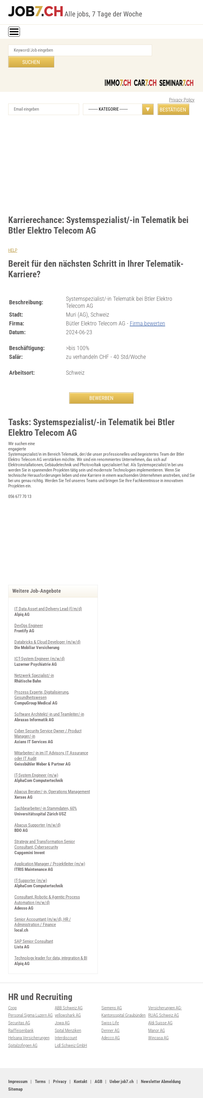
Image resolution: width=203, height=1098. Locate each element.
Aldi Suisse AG (160, 1006)
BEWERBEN (101, 386)
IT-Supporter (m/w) (30, 866)
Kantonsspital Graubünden (123, 999)
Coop (12, 992)
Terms (40, 1064)
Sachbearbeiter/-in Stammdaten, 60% (45, 795)
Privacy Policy (182, 88)
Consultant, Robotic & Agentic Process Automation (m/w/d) (47, 885)
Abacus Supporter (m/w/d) (37, 811)
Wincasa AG (158, 1021)
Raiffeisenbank (21, 1014)
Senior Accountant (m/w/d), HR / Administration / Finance (42, 907)
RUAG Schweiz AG (163, 999)
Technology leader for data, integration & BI (50, 942)
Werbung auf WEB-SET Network (116, 1087)
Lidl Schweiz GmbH (71, 1028)
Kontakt (80, 1064)
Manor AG (156, 1014)
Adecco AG (110, 1021)
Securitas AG (19, 1006)
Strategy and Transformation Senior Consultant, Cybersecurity (44, 830)
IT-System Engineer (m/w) (36, 762)
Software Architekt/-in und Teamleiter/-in (49, 702)
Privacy (59, 1064)
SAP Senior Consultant (33, 926)
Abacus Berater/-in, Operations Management (52, 778)
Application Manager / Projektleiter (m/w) (49, 849)
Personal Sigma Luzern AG (30, 999)
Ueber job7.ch (122, 1064)
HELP (12, 238)
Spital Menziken (68, 1014)
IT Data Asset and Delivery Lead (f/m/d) (48, 598)
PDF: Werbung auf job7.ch (161, 1087)
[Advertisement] (101, 153)
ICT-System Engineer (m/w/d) (39, 648)
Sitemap (15, 1072)
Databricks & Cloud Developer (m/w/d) (47, 631)
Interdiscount (66, 1021)
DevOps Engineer (28, 615)
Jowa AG (62, 1006)
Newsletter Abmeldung (161, 1064)
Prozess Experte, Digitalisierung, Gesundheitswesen (41, 683)
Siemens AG (111, 992)
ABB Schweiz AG (69, 992)
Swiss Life (110, 1006)
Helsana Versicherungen (29, 1021)
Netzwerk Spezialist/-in (34, 664)
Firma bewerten (147, 311)
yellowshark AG (68, 999)
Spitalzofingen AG (22, 1028)
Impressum (18, 1064)
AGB (98, 1064)
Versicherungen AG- (165, 992)
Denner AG (110, 1014)
